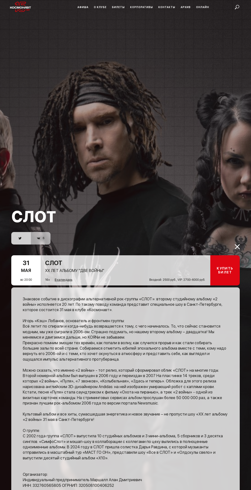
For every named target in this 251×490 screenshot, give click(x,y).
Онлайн (202, 7)
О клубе (100, 7)
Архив (186, 7)
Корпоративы (141, 7)
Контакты (166, 7)
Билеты (118, 7)
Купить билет (225, 263)
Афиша (82, 7)
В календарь (63, 272)
